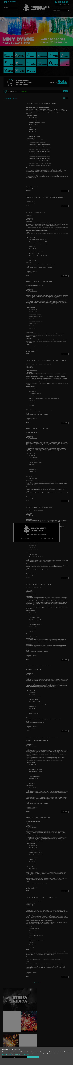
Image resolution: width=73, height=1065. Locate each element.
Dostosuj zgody (22, 1057)
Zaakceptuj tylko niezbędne (9, 1057)
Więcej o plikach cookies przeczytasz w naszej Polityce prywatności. (15, 1054)
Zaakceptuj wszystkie (33, 1057)
